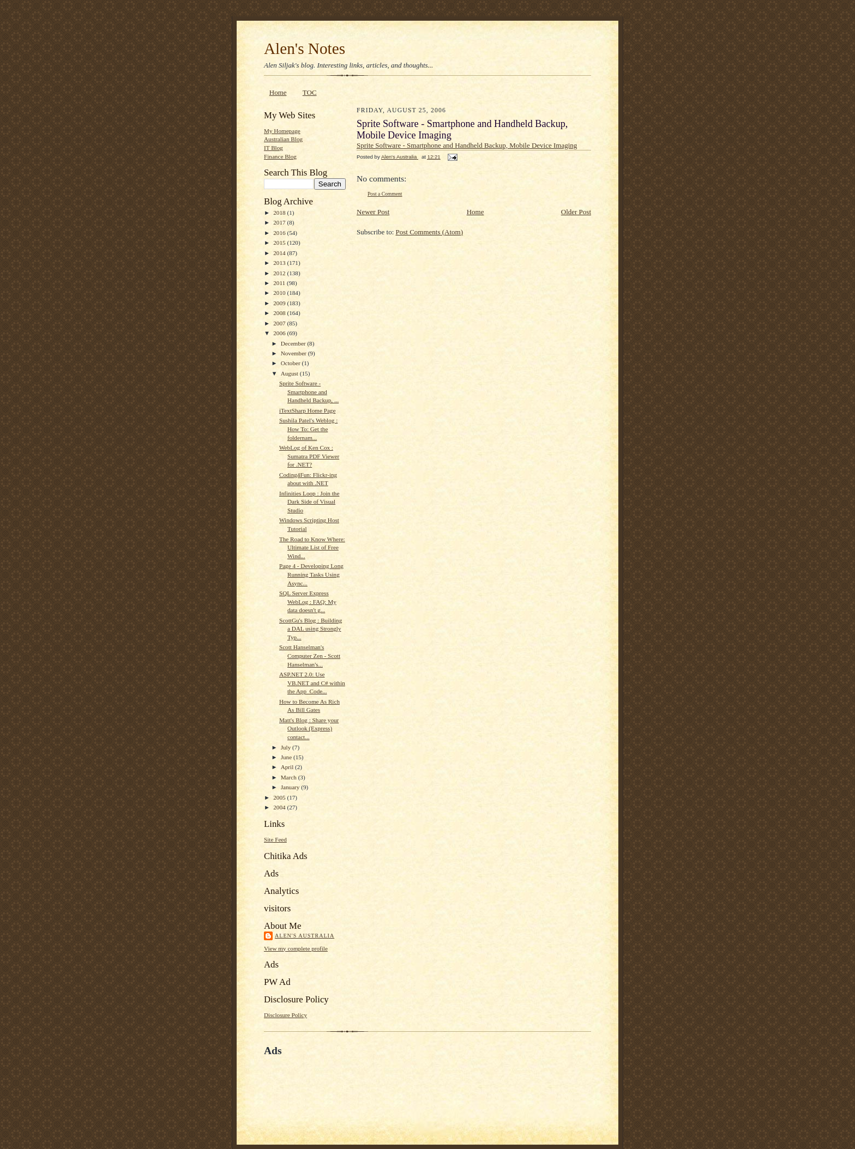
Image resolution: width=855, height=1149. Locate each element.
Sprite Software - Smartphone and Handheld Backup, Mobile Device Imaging (467, 145)
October (291, 363)
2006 (280, 333)
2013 (280, 262)
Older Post (576, 212)
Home (278, 92)
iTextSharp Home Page (307, 410)
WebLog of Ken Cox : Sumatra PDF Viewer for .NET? (309, 456)
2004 (280, 807)
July (286, 747)
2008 (280, 313)
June (287, 757)
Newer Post (373, 212)
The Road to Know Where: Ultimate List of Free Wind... (312, 547)
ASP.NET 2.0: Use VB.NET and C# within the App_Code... (312, 682)
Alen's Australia (304, 936)
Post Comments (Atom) (429, 232)
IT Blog (273, 147)
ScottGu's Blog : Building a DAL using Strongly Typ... (310, 628)
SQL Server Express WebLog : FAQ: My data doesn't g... (307, 601)
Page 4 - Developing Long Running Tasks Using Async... (311, 574)
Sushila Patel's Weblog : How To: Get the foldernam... (308, 428)
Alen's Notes (304, 48)
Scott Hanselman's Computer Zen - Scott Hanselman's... (309, 655)
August (290, 373)
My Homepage (282, 131)
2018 (280, 212)
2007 (280, 323)
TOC (310, 92)
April (288, 767)
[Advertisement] (391, 1082)
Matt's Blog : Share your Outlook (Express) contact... (309, 728)
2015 (280, 242)
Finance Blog (280, 156)
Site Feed (275, 839)
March (289, 777)
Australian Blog (283, 139)
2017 (280, 222)
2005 (280, 797)
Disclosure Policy (285, 1015)
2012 (280, 273)
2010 (280, 292)
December (294, 343)
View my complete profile (296, 948)
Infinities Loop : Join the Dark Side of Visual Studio (309, 501)
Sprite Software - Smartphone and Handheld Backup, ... (309, 391)
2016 (280, 232)
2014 (280, 253)
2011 (280, 283)
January (291, 787)
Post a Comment (385, 194)
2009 (280, 303)
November (294, 353)
